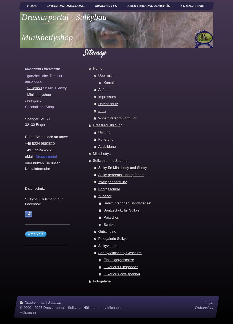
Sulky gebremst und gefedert (121, 175)
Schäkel (110, 225)
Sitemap (54, 303)
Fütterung (105, 139)
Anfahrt (104, 90)
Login (209, 303)
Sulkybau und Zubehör (111, 161)
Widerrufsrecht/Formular (117, 118)
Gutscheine (107, 232)
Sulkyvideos (107, 246)
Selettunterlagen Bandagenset (127, 203)
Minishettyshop (39, 95)
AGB (102, 111)
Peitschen (111, 217)
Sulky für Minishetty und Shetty (122, 168)
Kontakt (110, 83)
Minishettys (102, 154)
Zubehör (104, 196)
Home (97, 69)
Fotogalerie (102, 281)
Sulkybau (34, 88)
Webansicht (204, 308)
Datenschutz (108, 104)
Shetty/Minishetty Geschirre (120, 253)
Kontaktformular (37, 169)
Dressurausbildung (108, 125)
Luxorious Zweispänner (122, 274)
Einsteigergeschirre (119, 260)
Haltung (104, 132)
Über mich (106, 76)
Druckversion (33, 303)
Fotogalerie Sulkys (112, 239)
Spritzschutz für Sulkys (122, 210)
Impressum (107, 97)
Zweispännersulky (112, 182)
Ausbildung (107, 147)
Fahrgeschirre (109, 189)
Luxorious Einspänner (121, 267)
